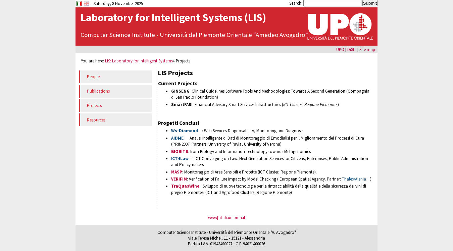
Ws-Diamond (184, 131)
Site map (367, 49)
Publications (98, 91)
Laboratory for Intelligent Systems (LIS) (173, 17)
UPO (340, 49)
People (93, 77)
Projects (94, 105)
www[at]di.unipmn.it (226, 217)
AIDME (177, 138)
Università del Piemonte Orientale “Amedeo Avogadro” (234, 35)
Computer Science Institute (118, 35)
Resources (96, 120)
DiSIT (351, 49)
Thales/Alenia (354, 179)
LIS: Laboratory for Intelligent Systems (139, 60)
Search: (296, 3)
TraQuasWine (185, 186)
